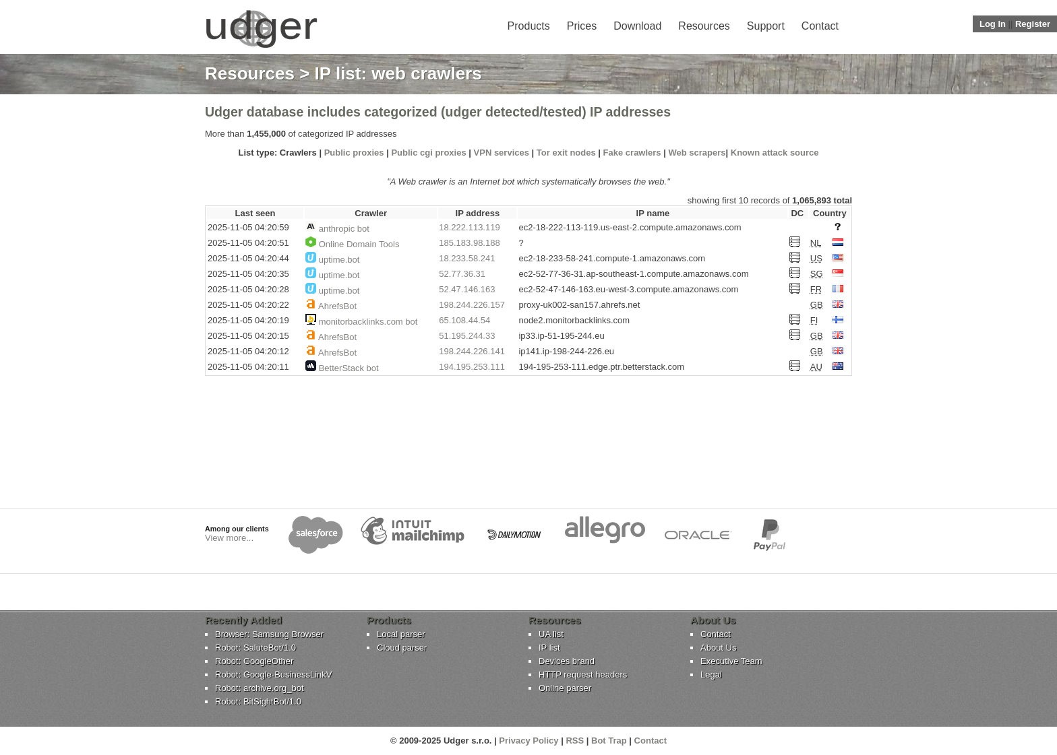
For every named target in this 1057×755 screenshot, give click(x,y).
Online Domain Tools (359, 244)
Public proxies (354, 152)
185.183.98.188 (469, 243)
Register (1032, 24)
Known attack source (775, 152)
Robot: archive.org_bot (259, 688)
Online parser (565, 688)
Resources (703, 26)
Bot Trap (609, 740)
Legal (711, 674)
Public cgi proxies (428, 152)
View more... (229, 538)
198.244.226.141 (472, 351)
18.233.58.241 (467, 258)
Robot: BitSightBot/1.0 (258, 701)
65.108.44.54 (464, 320)
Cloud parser (402, 648)
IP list (549, 648)
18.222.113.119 (469, 227)
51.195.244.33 (467, 336)
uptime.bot (339, 260)
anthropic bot (344, 229)
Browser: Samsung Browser (269, 634)
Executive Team (731, 661)
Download (637, 26)
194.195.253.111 (472, 367)
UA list (551, 634)
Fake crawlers (632, 152)
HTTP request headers (583, 674)
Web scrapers (696, 152)
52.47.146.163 (467, 289)
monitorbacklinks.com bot (368, 322)
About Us (718, 648)
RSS (575, 740)
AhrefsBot (337, 306)
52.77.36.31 (462, 274)
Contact (820, 26)
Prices (582, 26)
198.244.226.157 (472, 305)
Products (529, 26)
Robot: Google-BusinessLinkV (273, 674)
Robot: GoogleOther (254, 661)
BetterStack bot (349, 368)
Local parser (401, 634)
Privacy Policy (528, 740)
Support (766, 26)
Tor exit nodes (566, 152)
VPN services (501, 152)
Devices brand (567, 661)
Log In (992, 24)
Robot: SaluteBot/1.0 (255, 648)
